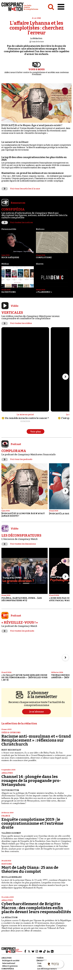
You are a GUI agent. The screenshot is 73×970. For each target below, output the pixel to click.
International (8, 963)
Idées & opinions (10, 732)
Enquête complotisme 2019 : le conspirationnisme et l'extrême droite (32, 823)
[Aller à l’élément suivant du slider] (65, 377)
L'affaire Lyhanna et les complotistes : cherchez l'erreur (37, 28)
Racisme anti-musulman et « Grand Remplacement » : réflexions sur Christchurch (36, 740)
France (5, 816)
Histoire (6, 864)
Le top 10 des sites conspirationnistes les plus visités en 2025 (34, 158)
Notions (40, 229)
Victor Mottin (10, 790)
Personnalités (8, 229)
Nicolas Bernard (11, 877)
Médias (5, 264)
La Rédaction (36, 38)
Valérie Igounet (11, 833)
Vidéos (39, 958)
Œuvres (39, 264)
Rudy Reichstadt (11, 750)
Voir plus (35, 431)
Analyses (7, 773)
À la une (36, 18)
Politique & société (10, 961)
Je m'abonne (36, 711)
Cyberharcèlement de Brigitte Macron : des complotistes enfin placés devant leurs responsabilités (36, 907)
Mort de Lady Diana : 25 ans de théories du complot (29, 869)
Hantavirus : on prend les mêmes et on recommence (32, 173)
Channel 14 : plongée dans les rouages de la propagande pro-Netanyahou (31, 780)
